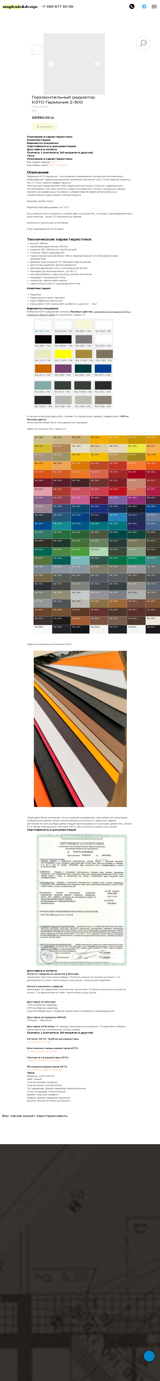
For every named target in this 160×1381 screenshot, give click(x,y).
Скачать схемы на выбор (42, 1051)
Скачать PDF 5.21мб (39, 1042)
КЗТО (53, 162)
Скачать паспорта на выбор (43, 1060)
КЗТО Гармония (58, 165)
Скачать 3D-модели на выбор (44, 1070)
